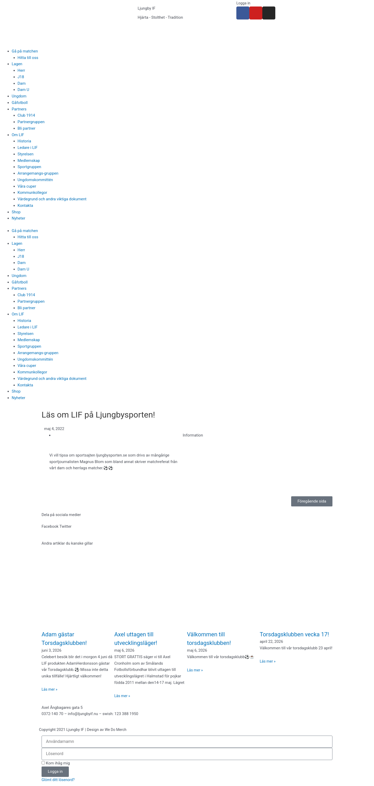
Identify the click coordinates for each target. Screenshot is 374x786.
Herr (21, 70)
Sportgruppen (29, 166)
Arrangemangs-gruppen (38, 173)
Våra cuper (27, 186)
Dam (22, 83)
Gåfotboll (20, 102)
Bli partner (27, 128)
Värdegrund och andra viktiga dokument (52, 199)
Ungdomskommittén (35, 179)
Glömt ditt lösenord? (59, 780)
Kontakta (25, 205)
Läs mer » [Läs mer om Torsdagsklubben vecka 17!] (268, 670)
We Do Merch (116, 729)
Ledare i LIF (28, 147)
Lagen (17, 64)
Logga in (243, 3)
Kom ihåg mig (56, 763)
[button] (50, 526)
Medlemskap (29, 160)
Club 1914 (26, 115)
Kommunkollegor (32, 192)
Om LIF (18, 135)
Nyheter (18, 218)
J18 (21, 77)
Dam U (23, 89)
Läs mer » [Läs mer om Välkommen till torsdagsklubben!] (195, 670)
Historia (24, 141)
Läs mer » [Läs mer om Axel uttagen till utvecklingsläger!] (122, 695)
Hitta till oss (28, 57)
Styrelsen (26, 154)
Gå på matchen (25, 51)
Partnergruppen (31, 122)
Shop (16, 212)
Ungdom (19, 96)
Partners (19, 109)
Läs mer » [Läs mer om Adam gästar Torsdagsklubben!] (50, 689)
